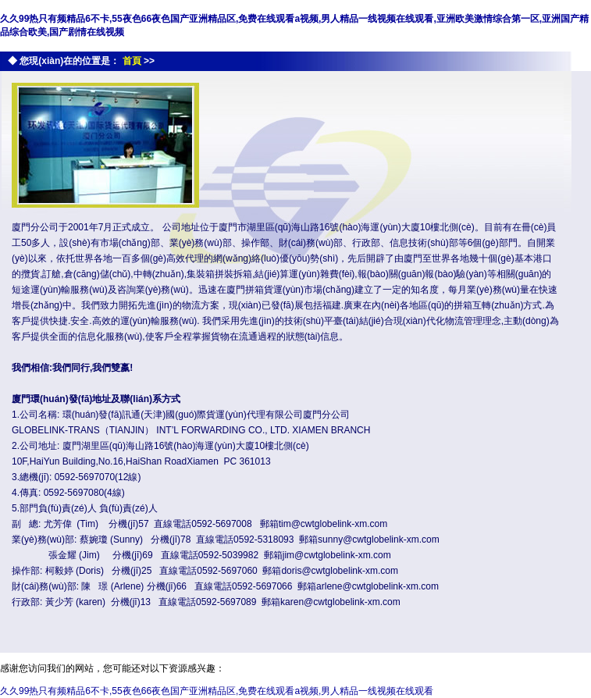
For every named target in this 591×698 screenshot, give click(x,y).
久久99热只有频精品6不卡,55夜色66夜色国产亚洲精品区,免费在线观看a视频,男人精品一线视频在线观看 (216, 691)
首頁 (132, 60)
